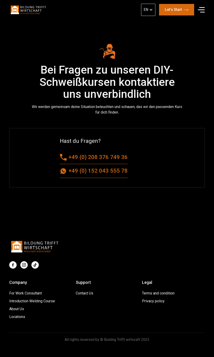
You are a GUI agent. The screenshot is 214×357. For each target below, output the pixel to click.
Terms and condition (158, 293)
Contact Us (84, 293)
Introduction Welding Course (32, 301)
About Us (16, 309)
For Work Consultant (25, 293)
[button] (201, 9)
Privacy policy (153, 301)
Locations (17, 317)
